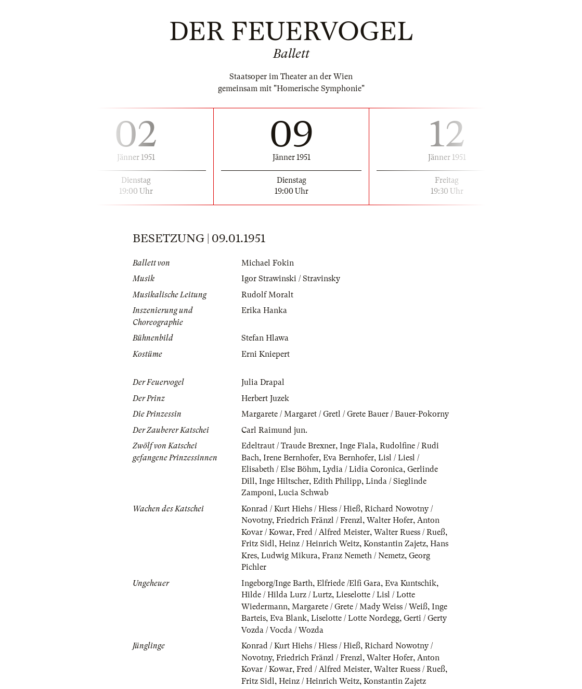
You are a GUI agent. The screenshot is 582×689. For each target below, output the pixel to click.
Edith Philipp (337, 481)
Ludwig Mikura (289, 555)
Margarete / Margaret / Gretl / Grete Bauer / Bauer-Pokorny (345, 414)
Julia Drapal (262, 382)
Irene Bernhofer (291, 457)
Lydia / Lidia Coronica (362, 469)
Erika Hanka (264, 310)
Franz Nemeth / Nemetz (363, 555)
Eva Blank (288, 618)
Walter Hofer (390, 520)
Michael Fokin (267, 263)
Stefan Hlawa (265, 338)
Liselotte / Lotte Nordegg (355, 618)
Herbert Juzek (265, 398)
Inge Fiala (358, 445)
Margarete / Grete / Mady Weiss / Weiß (360, 606)
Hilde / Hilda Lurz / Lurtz (286, 594)
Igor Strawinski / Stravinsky (290, 278)
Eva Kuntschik (410, 583)
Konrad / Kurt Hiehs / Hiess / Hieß (300, 508)
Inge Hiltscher (284, 481)
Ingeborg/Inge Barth (277, 583)
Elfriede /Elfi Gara (349, 583)
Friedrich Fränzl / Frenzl (319, 520)
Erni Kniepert (265, 354)
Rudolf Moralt (267, 294)
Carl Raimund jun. (274, 430)
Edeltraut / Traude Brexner (288, 445)
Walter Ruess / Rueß (409, 532)
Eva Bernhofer (348, 457)
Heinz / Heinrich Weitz (319, 543)
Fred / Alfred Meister (333, 532)
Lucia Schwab (303, 492)
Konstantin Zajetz (395, 543)
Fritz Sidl (258, 543)
